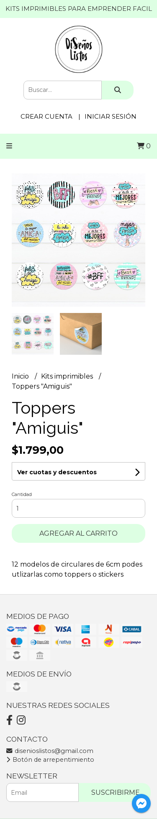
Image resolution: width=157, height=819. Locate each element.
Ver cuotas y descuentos (57, 472)
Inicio (21, 376)
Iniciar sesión (110, 116)
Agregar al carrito (78, 533)
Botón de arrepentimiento (50, 759)
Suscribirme (115, 792)
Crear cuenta (46, 116)
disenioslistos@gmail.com (49, 751)
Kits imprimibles (68, 376)
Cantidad (22, 494)
